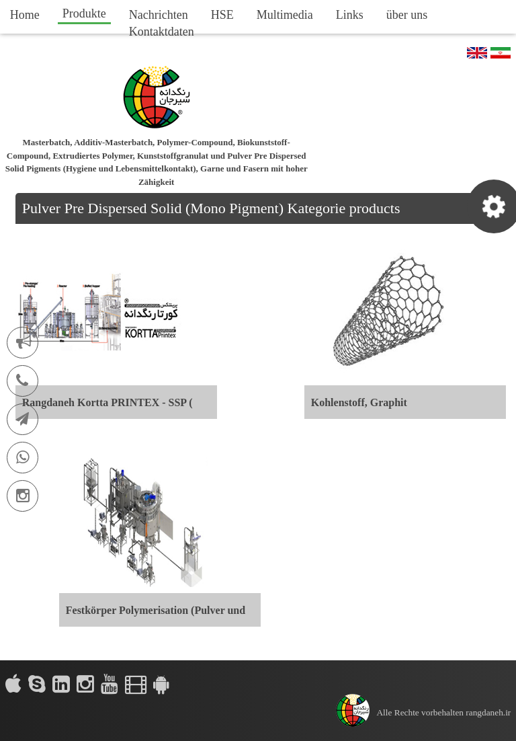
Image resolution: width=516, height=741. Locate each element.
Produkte (84, 13)
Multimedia (285, 15)
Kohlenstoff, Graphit (359, 402)
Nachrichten (158, 15)
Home (25, 15)
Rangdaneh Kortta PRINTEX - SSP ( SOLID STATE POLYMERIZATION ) (111, 408)
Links (349, 15)
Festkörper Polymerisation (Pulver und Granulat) (155, 615)
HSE (222, 15)
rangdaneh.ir (488, 712)
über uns (407, 15)
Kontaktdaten (161, 31)
